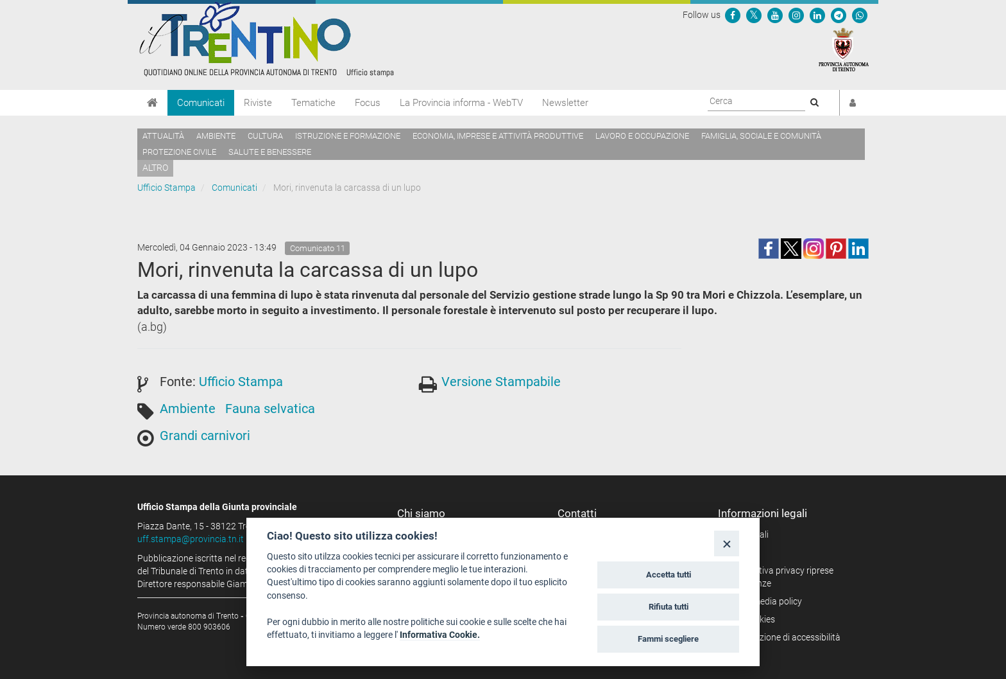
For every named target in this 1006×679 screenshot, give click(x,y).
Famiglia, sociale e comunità (761, 136)
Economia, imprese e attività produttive (498, 136)
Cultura (265, 136)
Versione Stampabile (501, 381)
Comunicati (201, 103)
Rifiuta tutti (668, 607)
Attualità (163, 136)
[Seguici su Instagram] (796, 15)
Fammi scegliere (668, 639)
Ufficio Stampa (166, 187)
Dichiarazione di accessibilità (783, 637)
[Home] (152, 103)
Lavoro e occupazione (642, 136)
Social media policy (764, 601)
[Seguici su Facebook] (733, 15)
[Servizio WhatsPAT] (860, 15)
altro (155, 168)
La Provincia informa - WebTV (461, 103)
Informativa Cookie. (440, 635)
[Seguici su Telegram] (839, 15)
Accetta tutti (668, 574)
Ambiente (215, 136)
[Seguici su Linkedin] (817, 15)
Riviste (258, 103)
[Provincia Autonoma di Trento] (844, 49)
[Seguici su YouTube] (775, 15)
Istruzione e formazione (347, 136)
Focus (367, 103)
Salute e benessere (269, 152)
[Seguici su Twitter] (754, 15)
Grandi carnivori (205, 435)
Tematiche (313, 103)
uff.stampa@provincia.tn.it (190, 539)
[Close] (726, 543)
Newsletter (565, 103)
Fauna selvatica (270, 408)
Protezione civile (179, 152)
